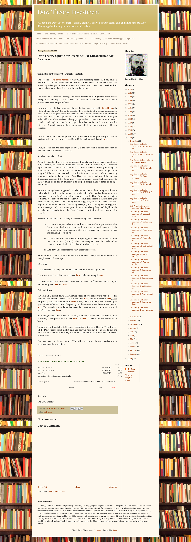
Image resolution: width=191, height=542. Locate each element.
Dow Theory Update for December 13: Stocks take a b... (141, 238)
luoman (99, 530)
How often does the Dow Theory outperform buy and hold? (61, 38)
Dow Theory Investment (68, 11)
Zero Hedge (107, 108)
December (134, 141)
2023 (130, 101)
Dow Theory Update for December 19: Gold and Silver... (139, 200)
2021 (130, 108)
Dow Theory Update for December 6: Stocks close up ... (141, 278)
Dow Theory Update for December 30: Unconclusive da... (141, 154)
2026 (130, 89)
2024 (130, 97)
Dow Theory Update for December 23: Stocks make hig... (141, 184)
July (132, 332)
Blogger (115, 530)
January (133, 354)
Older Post (113, 487)
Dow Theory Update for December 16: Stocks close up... (141, 230)
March (133, 347)
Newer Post (42, 487)
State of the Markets (59, 79)
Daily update (48, 412)
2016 (130, 127)
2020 (130, 112)
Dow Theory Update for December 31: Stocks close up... (141, 146)
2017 (130, 123)
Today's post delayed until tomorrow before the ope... (140, 207)
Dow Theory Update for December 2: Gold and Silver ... (141, 310)
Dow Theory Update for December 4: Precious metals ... (141, 294)
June (132, 335)
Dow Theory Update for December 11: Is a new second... (139, 254)
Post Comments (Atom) (56, 491)
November (134, 317)
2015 (130, 130)
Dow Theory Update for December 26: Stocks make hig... (141, 168)
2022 (130, 104)
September (134, 324)
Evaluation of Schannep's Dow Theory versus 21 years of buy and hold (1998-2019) (71, 43)
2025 (130, 93)
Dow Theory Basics (119, 43)
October (133, 321)
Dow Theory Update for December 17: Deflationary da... (141, 222)
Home (38, 34)
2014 (130, 134)
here (106, 139)
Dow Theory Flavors (54, 34)
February (133, 350)
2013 (130, 138)
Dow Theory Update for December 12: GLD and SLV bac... (141, 246)
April (132, 343)
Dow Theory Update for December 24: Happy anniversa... (139, 176)
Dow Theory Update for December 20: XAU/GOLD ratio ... (141, 192)
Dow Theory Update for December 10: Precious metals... (139, 262)
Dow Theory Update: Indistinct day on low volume (141, 161)
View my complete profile (128, 377)
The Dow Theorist (131, 370)
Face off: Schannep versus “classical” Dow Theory (88, 34)
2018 (130, 119)
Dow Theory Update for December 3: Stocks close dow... (140, 302)
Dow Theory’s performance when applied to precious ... (113, 38)
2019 (130, 115)
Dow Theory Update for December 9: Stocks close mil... (140, 270)
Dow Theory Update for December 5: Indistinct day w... (141, 286)
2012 (130, 359)
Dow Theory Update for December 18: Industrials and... (140, 214)
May (132, 339)
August (133, 328)
